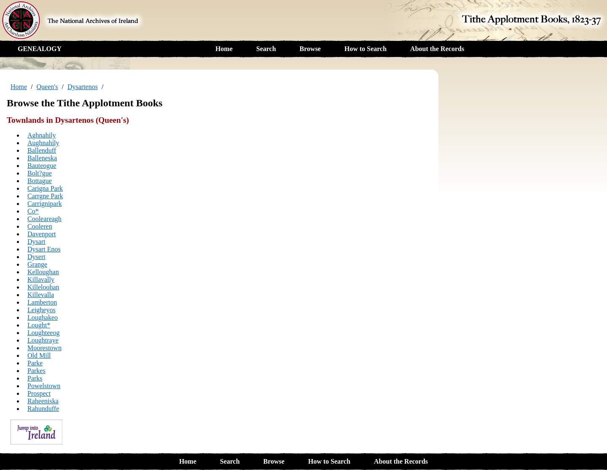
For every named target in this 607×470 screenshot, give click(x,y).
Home (224, 48)
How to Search (365, 48)
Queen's (47, 86)
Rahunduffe (43, 408)
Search (266, 48)
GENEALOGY (40, 48)
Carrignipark (44, 203)
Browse (310, 48)
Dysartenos (82, 86)
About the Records (437, 48)
